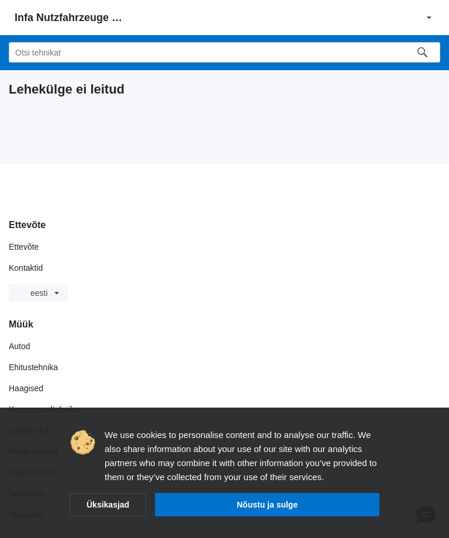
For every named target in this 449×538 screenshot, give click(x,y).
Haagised (26, 388)
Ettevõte (24, 246)
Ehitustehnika (33, 367)
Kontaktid (26, 268)
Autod (19, 346)
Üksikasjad (108, 504)
